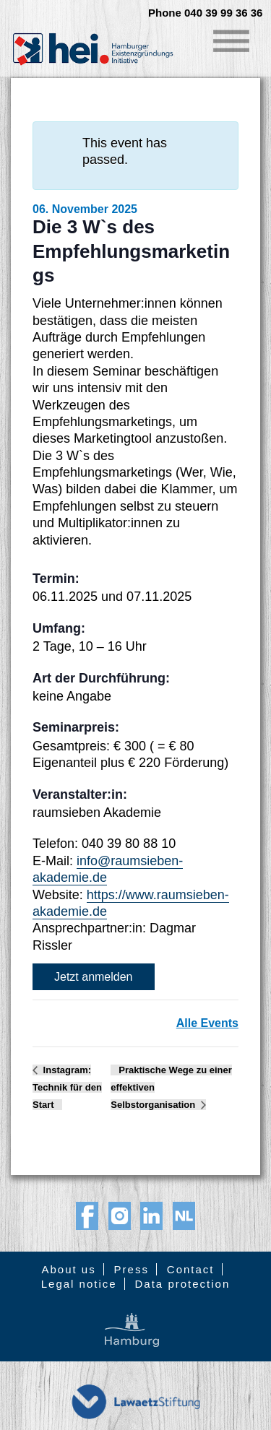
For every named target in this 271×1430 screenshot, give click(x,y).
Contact (191, 1269)
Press (131, 1269)
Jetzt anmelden (93, 977)
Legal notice (79, 1284)
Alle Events (207, 1023)
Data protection (183, 1284)
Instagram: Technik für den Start (67, 1087)
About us (68, 1269)
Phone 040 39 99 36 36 (205, 13)
